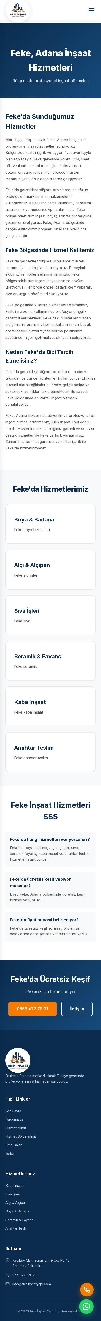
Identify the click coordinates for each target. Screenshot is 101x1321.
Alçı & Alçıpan (16, 1202)
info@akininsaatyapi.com (31, 1284)
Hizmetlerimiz (16, 1128)
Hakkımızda (14, 1119)
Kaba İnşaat (14, 1185)
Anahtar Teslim (16, 1228)
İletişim (77, 1008)
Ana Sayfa (13, 1111)
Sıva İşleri (12, 1194)
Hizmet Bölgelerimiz (21, 1136)
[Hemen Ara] (87, 1289)
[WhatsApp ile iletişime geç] (86, 1306)
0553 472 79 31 (32, 1008)
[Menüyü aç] (92, 10)
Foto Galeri (13, 1145)
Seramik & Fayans (19, 1220)
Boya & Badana (17, 1211)
